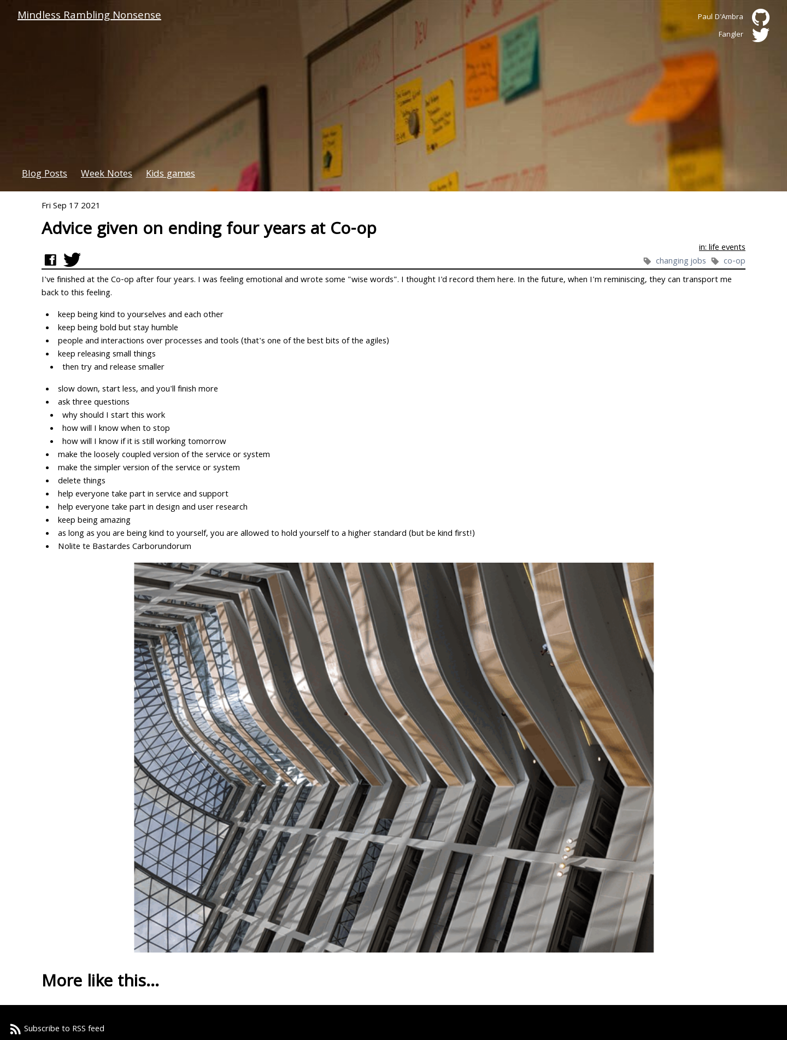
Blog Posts (44, 175)
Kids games (170, 175)
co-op (734, 262)
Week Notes (106, 175)
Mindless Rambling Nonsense (89, 16)
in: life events (722, 248)
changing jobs (682, 262)
